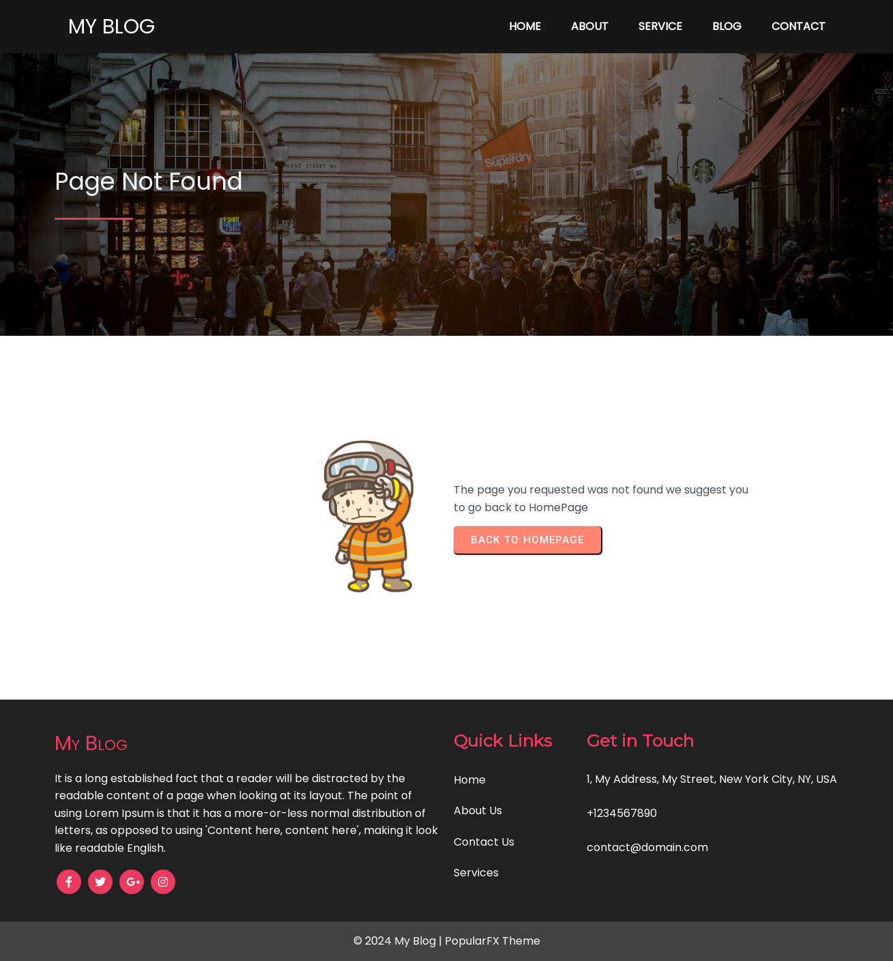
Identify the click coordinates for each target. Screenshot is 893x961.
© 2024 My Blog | (399, 941)
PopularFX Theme (492, 941)
